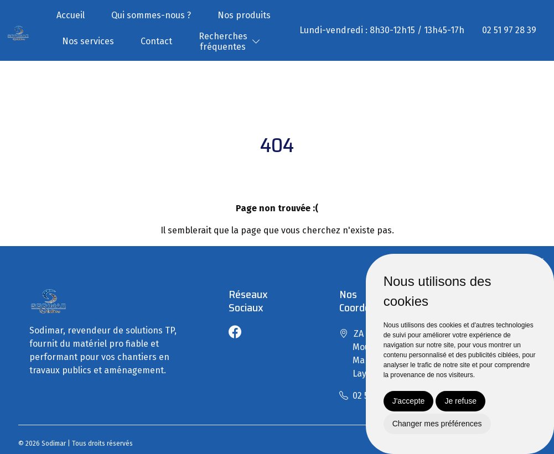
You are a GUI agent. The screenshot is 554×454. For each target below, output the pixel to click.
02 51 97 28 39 (509, 30)
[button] (256, 41)
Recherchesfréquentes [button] (223, 41)
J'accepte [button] (408, 400)
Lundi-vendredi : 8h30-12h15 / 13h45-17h (381, 30)
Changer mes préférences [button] (437, 423)
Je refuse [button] (460, 400)
